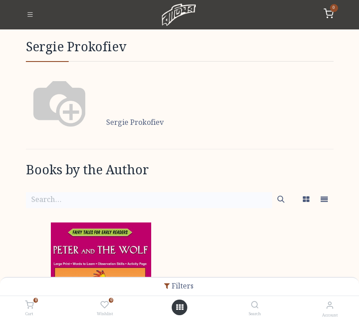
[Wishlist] (104, 305)
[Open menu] (179, 307)
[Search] (255, 305)
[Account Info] (330, 306)
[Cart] (29, 305)
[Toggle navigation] (30, 15)
